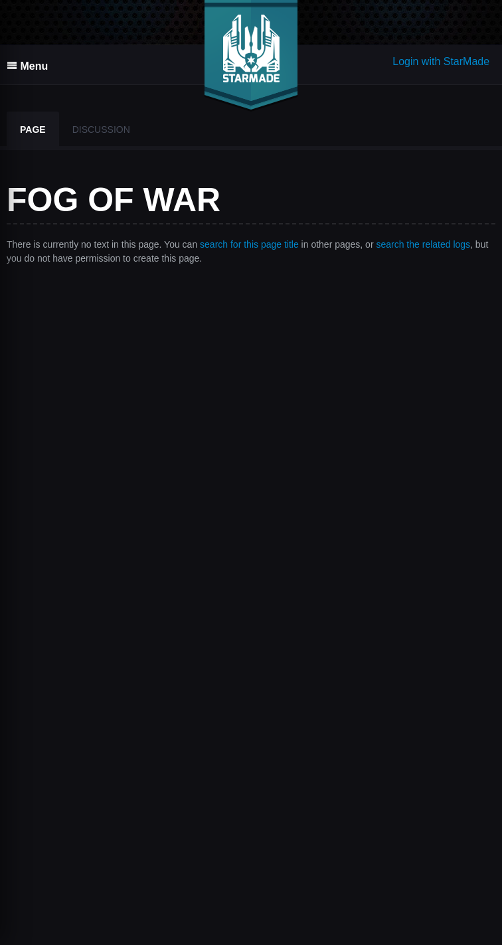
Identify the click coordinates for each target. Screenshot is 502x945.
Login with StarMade (440, 61)
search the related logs (423, 244)
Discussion (101, 129)
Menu (27, 66)
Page (33, 129)
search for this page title (249, 244)
